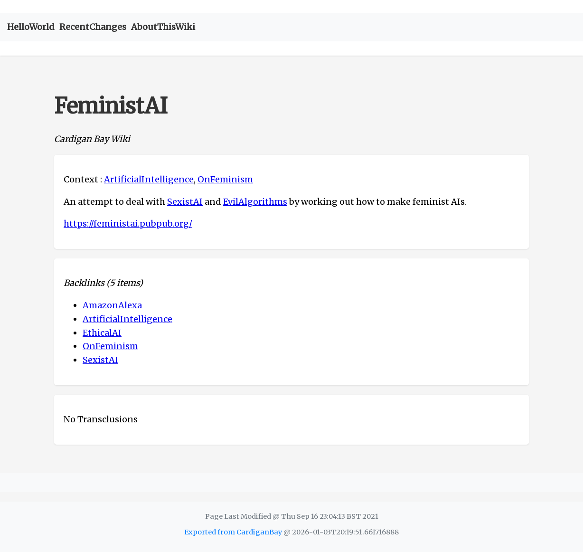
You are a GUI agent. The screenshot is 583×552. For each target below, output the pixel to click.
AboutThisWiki (163, 26)
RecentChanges (92, 26)
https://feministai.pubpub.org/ (128, 223)
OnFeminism (225, 179)
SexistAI (185, 201)
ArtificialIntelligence (149, 179)
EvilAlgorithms (255, 201)
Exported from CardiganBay (233, 532)
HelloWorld (31, 26)
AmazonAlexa (112, 305)
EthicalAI (102, 332)
